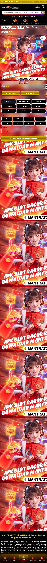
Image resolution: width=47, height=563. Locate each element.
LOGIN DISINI (30, 93)
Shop (3, 7)
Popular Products (30, 16)
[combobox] (21, 12)
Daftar (23, 558)
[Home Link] (13, 7)
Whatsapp (33, 559)
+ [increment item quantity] (11, 131)
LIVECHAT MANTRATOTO (23, 138)
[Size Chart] (41, 115)
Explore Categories (17, 16)
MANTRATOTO (6, 541)
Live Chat (42, 559)
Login (14, 559)
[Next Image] (44, 60)
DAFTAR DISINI (11, 93)
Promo (5, 559)
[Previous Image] (3, 60)
